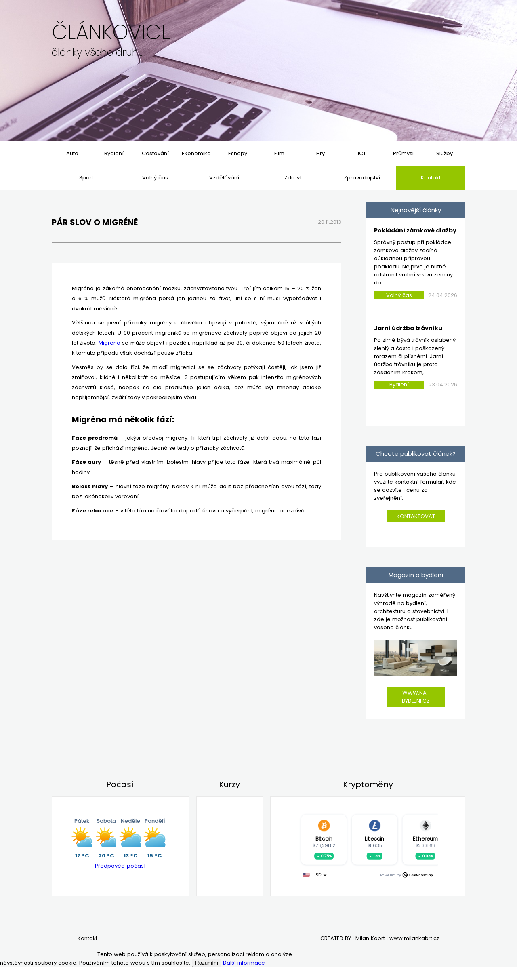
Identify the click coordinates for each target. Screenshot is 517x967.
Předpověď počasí (120, 866)
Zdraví (292, 177)
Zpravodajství (362, 177)
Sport (86, 177)
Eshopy (237, 153)
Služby (444, 153)
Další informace (244, 963)
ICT (362, 153)
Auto (72, 153)
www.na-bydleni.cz (416, 697)
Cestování (155, 153)
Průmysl (403, 153)
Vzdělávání (224, 177)
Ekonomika (196, 153)
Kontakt (431, 177)
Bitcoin (323, 838)
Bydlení (114, 153)
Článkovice (111, 32)
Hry (320, 153)
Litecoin (374, 838)
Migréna (109, 343)
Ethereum (424, 838)
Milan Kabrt (370, 938)
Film (279, 153)
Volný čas (155, 177)
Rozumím (206, 963)
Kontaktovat (416, 516)
